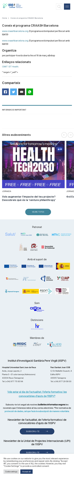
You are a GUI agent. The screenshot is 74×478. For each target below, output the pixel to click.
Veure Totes (38, 213)
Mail (22, 93)
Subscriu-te (33, 431)
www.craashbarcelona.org (15, 31)
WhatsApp (30, 92)
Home (4, 18)
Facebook (6, 92)
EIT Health (13, 66)
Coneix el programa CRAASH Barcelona (27, 18)
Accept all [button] (26, 471)
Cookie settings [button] (11, 472)
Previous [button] (64, 135)
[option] (33, 173)
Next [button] (70, 135)
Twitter (14, 93)
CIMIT (5, 66)
